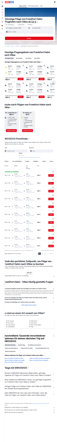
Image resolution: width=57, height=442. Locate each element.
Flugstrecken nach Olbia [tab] (30, 339)
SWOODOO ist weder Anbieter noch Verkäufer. (31, 401)
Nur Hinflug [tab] (40, 58)
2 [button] (42, 244)
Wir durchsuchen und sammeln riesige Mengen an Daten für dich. (31, 404)
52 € (37, 21)
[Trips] (2, 21)
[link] (14, 132)
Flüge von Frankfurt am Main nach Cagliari (18, 351)
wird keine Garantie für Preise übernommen (44, 397)
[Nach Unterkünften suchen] (2, 9)
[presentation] (40, 22)
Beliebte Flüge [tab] (25, 336)
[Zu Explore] (2, 18)
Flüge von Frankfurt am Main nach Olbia (17, 349)
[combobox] (34, 24)
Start (8, 46)
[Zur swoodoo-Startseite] (9, 2)
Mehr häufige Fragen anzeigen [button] (30, 296)
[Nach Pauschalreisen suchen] (2, 15)
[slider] (41, 159)
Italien (16, 46)
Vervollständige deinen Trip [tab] (45, 339)
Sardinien (21, 46)
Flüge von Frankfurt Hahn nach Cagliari (17, 353)
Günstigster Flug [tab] (12, 58)
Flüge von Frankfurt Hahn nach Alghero (40, 351)
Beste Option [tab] (23, 58)
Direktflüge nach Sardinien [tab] (37, 336)
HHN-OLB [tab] (31, 262)
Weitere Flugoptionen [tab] (13, 343)
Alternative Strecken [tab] (13, 336)
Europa (11, 46)
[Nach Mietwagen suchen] (2, 12)
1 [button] (39, 244)
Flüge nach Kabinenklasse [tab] (14, 339)
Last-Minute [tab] (32, 58)
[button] (2, 2)
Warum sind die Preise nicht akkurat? (31, 406)
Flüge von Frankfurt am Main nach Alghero (41, 349)
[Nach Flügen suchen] (2, 6)
